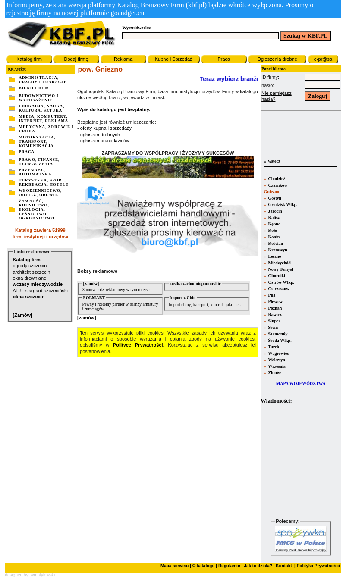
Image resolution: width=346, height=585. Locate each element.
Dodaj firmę (76, 59)
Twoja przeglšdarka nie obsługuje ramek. (301, 461)
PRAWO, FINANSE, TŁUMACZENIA (39, 161)
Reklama (123, 59)
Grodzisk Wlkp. (282, 204)
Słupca (273, 321)
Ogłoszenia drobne (277, 59)
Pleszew (275, 301)
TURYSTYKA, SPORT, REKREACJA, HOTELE (44, 182)
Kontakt (283, 565)
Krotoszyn (277, 249)
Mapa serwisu (174, 565)
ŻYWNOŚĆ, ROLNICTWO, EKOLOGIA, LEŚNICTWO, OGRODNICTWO (37, 209)
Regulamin (229, 565)
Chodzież (276, 178)
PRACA (27, 152)
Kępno (273, 224)
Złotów (274, 372)
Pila (271, 295)
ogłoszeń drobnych (100, 134)
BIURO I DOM (34, 88)
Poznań (274, 308)
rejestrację (20, 12)
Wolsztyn (276, 359)
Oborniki (276, 275)
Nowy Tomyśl (280, 269)
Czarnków (277, 185)
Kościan (275, 243)
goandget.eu (128, 12)
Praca (223, 59)
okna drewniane (30, 278)
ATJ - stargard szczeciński (40, 290)
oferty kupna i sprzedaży (106, 128)
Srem (272, 327)
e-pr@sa (323, 59)
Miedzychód (279, 262)
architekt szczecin (31, 272)
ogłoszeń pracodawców (104, 140)
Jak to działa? (258, 565)
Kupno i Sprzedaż (173, 59)
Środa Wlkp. (279, 340)
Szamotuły (277, 334)
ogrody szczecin (30, 265)
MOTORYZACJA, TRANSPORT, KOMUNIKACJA (37, 141)
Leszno (274, 256)
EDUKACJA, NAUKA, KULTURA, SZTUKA (42, 108)
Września (276, 366)
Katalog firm (29, 59)
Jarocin (274, 211)
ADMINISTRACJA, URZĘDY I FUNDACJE (43, 79)
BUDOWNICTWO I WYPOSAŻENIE (39, 98)
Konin (273, 237)
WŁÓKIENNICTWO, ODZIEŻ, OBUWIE (40, 192)
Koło (272, 230)
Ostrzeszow (278, 288)
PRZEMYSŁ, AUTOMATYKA (35, 172)
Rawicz (274, 314)
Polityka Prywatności (318, 565)
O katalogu (203, 565)
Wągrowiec (278, 353)
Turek (273, 346)
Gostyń (274, 198)
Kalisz (273, 217)
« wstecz (271, 161)
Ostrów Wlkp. (280, 282)
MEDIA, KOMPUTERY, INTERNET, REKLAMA (44, 118)
